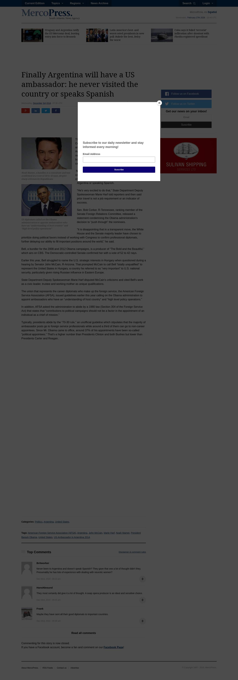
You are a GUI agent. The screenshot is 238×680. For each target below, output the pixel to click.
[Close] (159, 102)
